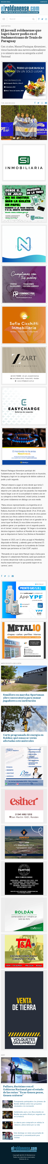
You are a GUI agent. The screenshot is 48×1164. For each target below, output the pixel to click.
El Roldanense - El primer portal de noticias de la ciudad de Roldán (20, 9)
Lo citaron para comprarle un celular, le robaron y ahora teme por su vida (29, 1123)
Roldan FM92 (5, 2)
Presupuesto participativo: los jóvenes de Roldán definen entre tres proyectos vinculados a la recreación (30, 1103)
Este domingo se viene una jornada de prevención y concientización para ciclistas (29, 1135)
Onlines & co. (24, 1159)
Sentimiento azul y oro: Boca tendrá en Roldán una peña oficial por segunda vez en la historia (29, 1114)
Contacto (43, 2)
